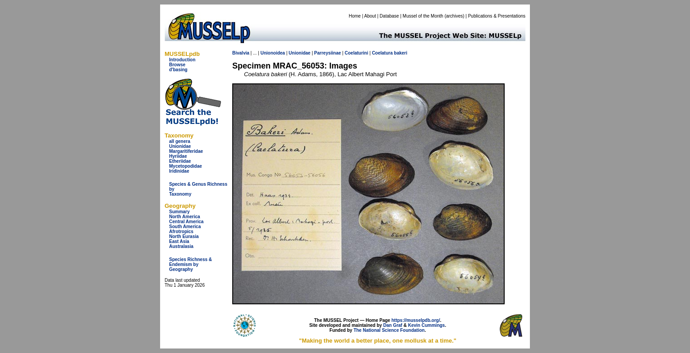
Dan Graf (392, 325)
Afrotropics (181, 231)
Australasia (181, 246)
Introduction (182, 59)
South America (185, 226)
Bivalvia (240, 52)
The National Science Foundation (389, 330)
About (370, 16)
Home (355, 16)
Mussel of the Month (423, 16)
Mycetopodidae (185, 166)
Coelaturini (356, 52)
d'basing (178, 69)
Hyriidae (178, 156)
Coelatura (382, 52)
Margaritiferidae (186, 151)
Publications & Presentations (496, 16)
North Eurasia (184, 236)
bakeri (400, 52)
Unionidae (180, 146)
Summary (179, 211)
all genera (179, 141)
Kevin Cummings (426, 325)
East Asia (179, 241)
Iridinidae (179, 171)
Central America (186, 221)
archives (454, 16)
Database (389, 16)
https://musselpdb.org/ (415, 320)
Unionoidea (272, 52)
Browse (177, 64)
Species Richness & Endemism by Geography (190, 264)
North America (184, 216)
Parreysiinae (327, 52)
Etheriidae (180, 161)
